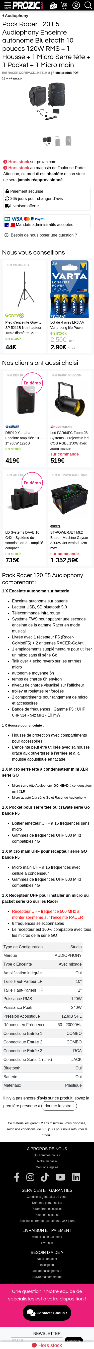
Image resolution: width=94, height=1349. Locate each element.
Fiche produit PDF (65, 73)
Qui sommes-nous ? (47, 1155)
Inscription (47, 1265)
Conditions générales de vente (47, 1197)
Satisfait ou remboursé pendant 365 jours (47, 1221)
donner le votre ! (59, 1106)
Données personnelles (47, 1203)
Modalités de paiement (47, 1237)
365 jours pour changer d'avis (36, 198)
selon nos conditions (21, 1129)
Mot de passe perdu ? (46, 1271)
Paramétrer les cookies (47, 1209)
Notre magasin (47, 1161)
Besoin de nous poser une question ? (41, 235)
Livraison (47, 1243)
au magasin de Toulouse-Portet (58, 168)
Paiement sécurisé (47, 1215)
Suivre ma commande (47, 1277)
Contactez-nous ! (47, 1312)
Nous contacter (47, 1259)
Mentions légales (47, 1167)
